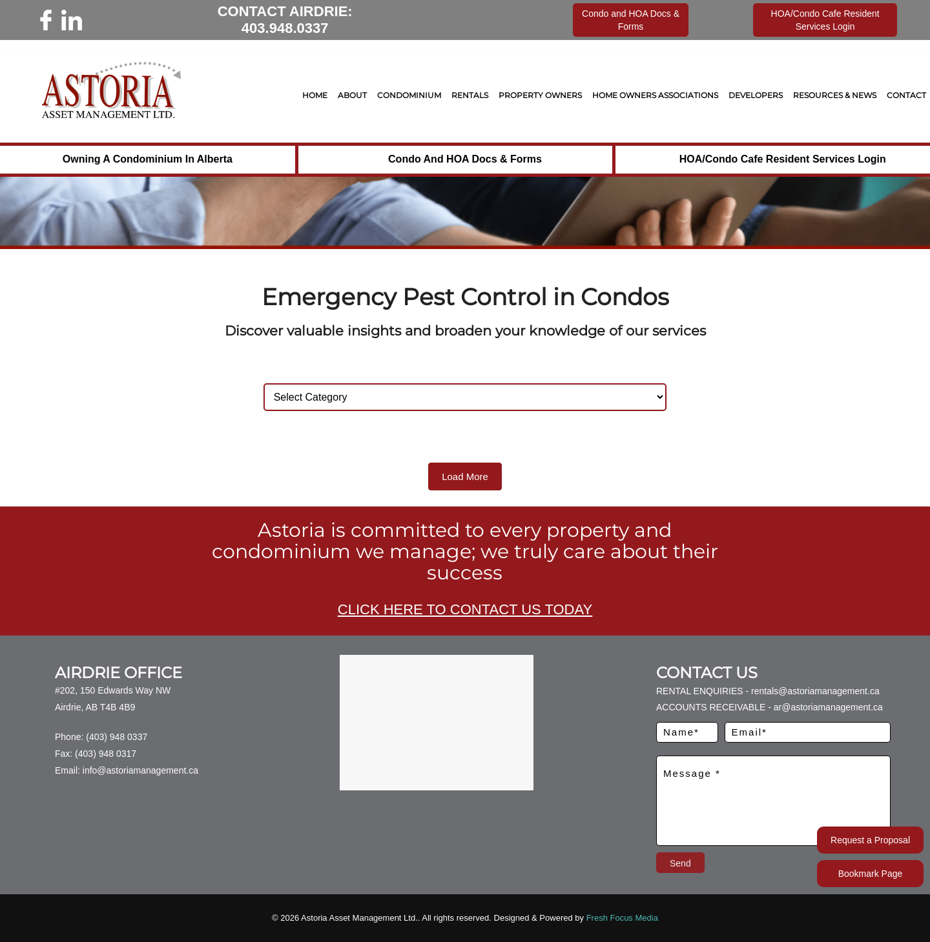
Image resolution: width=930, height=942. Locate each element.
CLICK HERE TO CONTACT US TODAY (465, 609)
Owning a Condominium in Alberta (147, 159)
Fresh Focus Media (622, 918)
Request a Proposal (870, 840)
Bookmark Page (870, 873)
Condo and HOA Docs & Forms (465, 159)
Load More (465, 476)
